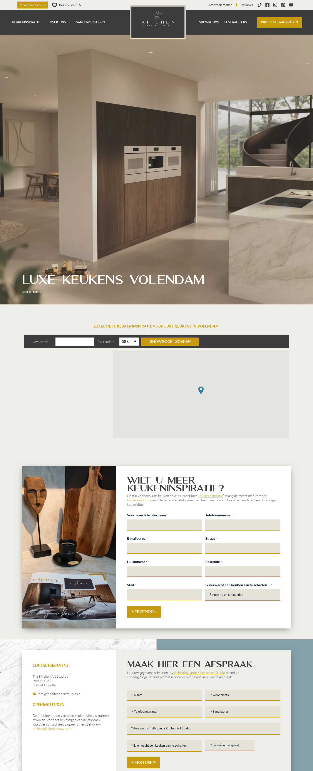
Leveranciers (237, 22)
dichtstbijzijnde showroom (52, 728)
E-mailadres (137, 538)
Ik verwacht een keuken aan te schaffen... (238, 585)
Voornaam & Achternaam (147, 515)
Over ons (60, 22)
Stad (131, 585)
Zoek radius (105, 341)
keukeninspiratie (210, 496)
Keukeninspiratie (28, 22)
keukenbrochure (139, 500)
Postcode (213, 561)
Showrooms (209, 22)
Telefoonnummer (219, 515)
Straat (211, 538)
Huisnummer (138, 561)
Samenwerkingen (92, 22)
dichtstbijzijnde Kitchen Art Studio (199, 672)
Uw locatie (41, 341)
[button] (201, 390)
